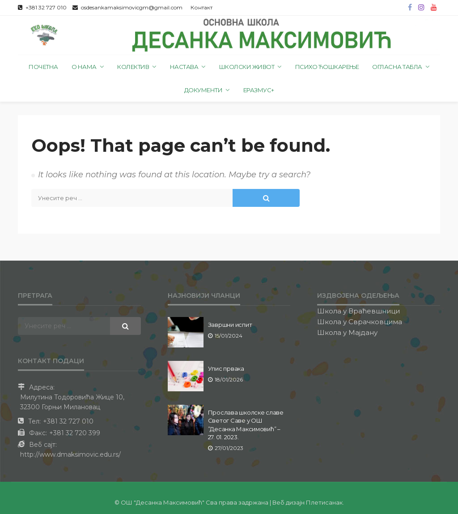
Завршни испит (230, 324)
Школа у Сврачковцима (359, 321)
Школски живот (247, 66)
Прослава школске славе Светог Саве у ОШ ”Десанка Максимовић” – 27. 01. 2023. (246, 425)
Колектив (133, 66)
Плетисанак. (325, 502)
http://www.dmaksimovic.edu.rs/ (70, 454)
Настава (184, 66)
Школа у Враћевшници (358, 311)
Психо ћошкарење (327, 66)
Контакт (201, 7)
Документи (203, 90)
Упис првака (226, 368)
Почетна (43, 66)
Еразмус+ (258, 90)
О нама (84, 66)
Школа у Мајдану (347, 332)
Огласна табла (397, 66)
